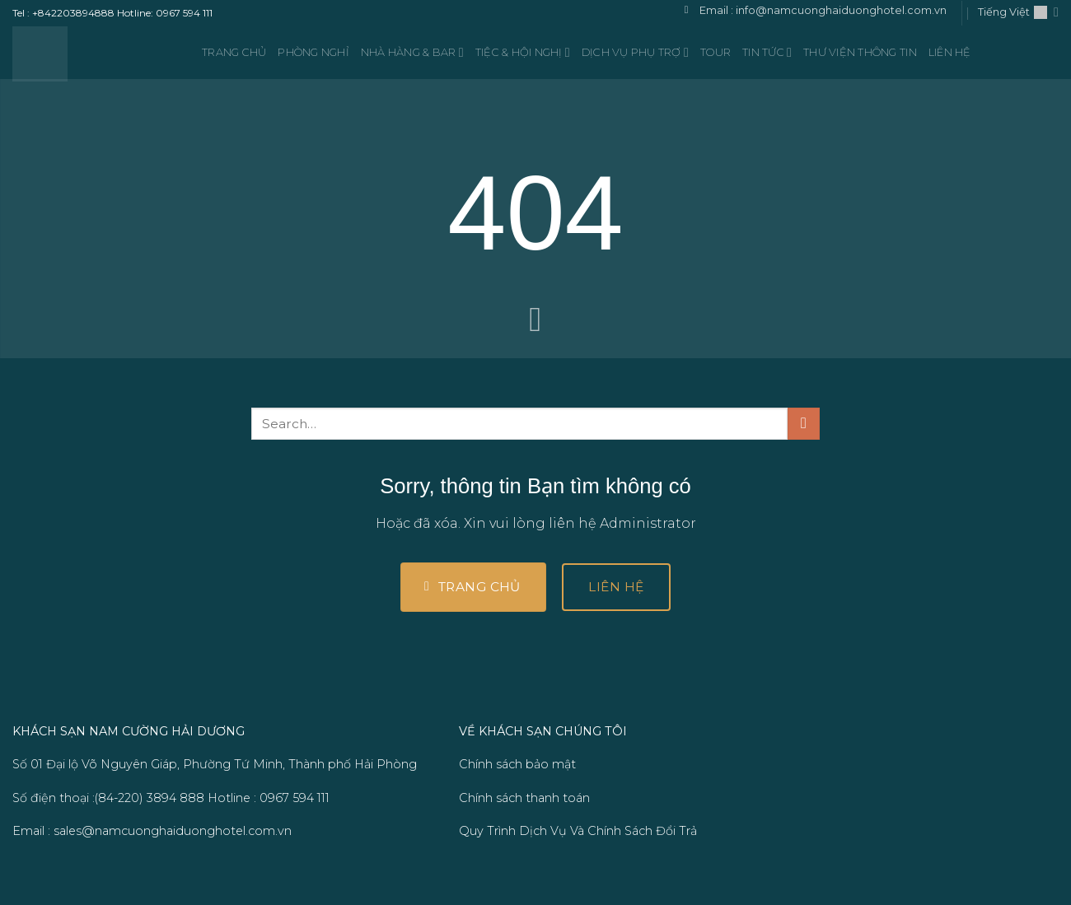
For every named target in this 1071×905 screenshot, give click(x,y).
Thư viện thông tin (860, 52)
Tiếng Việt (1018, 12)
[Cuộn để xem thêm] (535, 321)
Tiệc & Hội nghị (522, 52)
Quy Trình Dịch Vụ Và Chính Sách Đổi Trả (578, 830)
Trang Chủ (234, 52)
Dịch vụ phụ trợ (635, 52)
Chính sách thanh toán (524, 798)
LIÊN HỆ (949, 52)
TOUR (715, 52)
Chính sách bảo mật (517, 764)
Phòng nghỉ (313, 52)
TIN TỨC (767, 52)
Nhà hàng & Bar (412, 52)
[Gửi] (804, 424)
